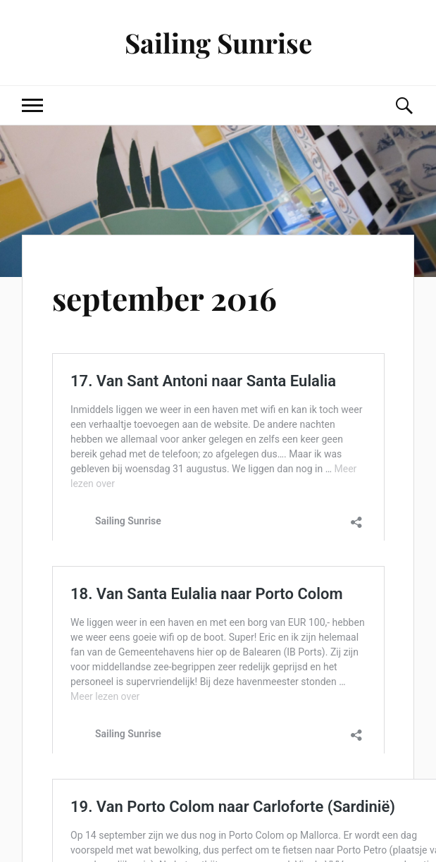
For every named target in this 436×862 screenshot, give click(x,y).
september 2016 (164, 298)
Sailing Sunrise (218, 43)
